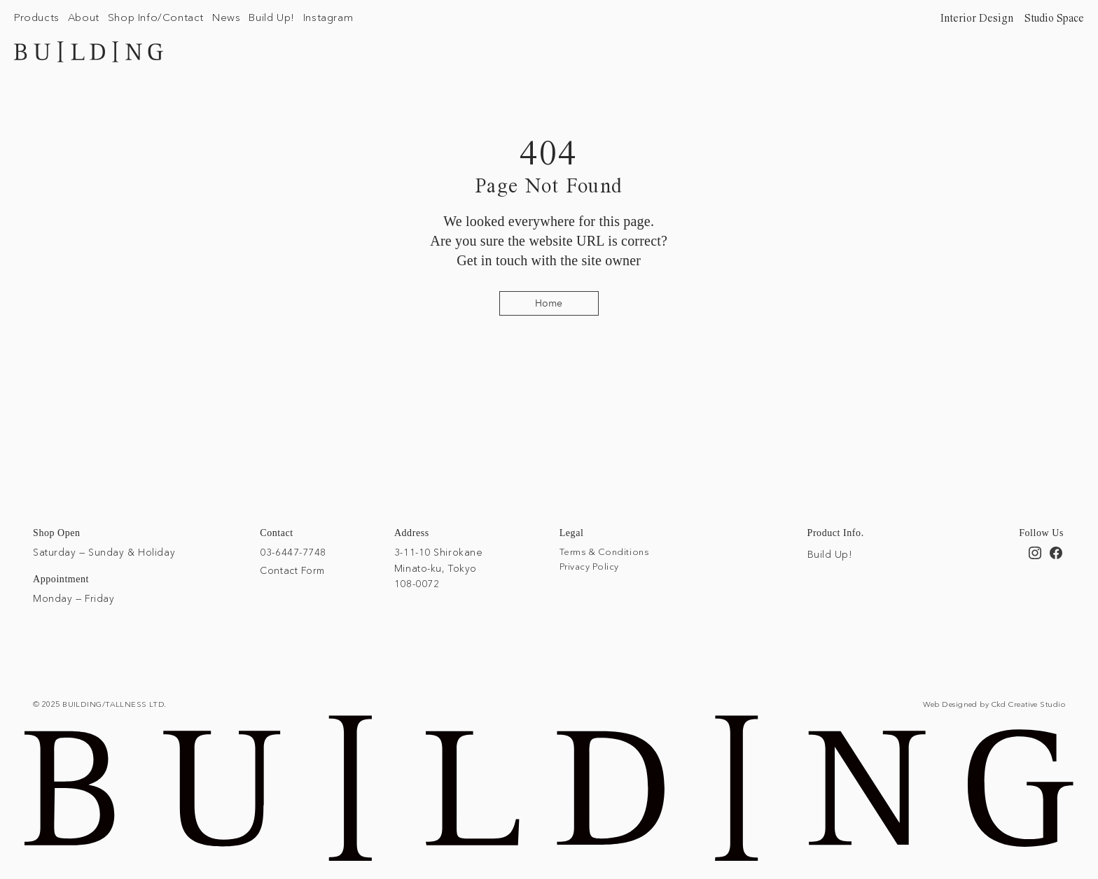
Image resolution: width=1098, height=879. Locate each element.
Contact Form (292, 570)
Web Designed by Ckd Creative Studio (994, 704)
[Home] (549, 303)
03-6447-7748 (293, 552)
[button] (37, 17)
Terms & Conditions (604, 551)
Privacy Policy (589, 566)
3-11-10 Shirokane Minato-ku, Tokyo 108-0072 (438, 568)
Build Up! (830, 554)
